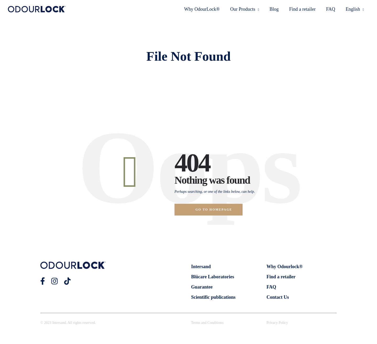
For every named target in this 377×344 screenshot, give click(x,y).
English (355, 9)
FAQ (330, 9)
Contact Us (278, 297)
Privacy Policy (277, 323)
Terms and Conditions (207, 323)
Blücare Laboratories (212, 276)
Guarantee (202, 287)
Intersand (201, 266)
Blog (274, 9)
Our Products (244, 9)
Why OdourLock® (202, 9)
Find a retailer (302, 9)
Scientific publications (213, 297)
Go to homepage (214, 209)
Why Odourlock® (285, 266)
